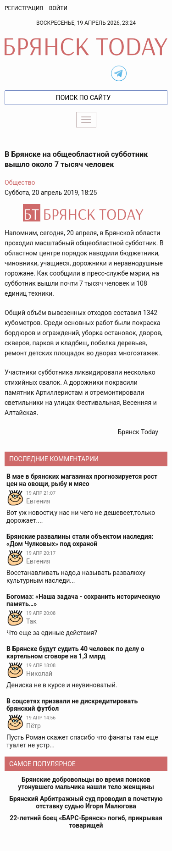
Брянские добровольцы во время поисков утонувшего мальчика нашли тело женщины (86, 783)
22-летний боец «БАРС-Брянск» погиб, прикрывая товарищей (86, 821)
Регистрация (24, 8)
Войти (58, 8)
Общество (20, 182)
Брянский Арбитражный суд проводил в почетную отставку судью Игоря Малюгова (85, 802)
